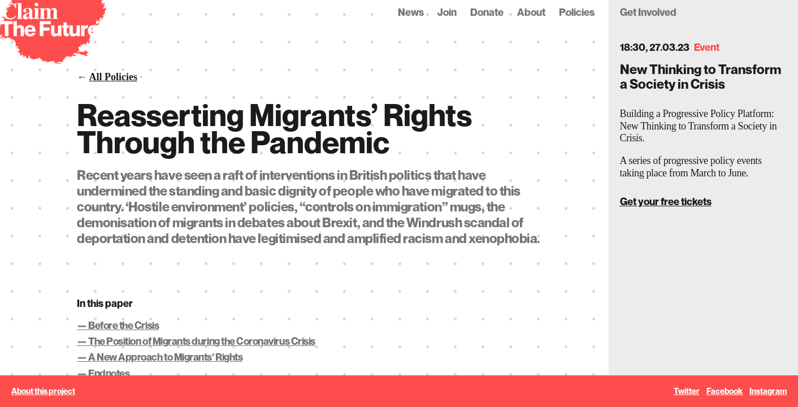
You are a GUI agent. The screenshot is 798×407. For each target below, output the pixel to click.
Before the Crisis (123, 325)
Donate (487, 12)
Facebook (724, 391)
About (531, 12)
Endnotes (108, 373)
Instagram (768, 391)
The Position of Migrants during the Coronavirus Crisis (201, 341)
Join (447, 12)
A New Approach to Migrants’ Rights (165, 357)
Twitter (687, 391)
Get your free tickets (666, 201)
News (411, 12)
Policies (577, 12)
